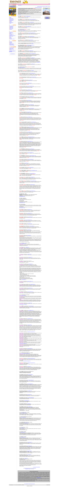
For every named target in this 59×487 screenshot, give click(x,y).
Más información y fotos (22, 196)
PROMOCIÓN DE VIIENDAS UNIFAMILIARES (47, 18)
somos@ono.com (26, 458)
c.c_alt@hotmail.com (27, 247)
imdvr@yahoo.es (29, 403)
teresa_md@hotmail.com (23, 417)
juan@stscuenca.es (30, 257)
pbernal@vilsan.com (29, 394)
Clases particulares (12, 44)
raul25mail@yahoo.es (24, 279)
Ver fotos (32, 43)
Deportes (11, 37)
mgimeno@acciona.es (32, 184)
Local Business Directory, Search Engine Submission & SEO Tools (13, 7)
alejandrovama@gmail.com (22, 67)
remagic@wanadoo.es (30, 442)
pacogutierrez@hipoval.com (30, 281)
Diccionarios (11, 42)
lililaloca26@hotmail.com (32, 73)
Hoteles (10, 23)
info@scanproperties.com (23, 437)
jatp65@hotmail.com (30, 223)
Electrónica (11, 41)
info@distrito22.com (39, 477)
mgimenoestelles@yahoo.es (31, 152)
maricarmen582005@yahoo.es (32, 173)
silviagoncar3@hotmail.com (28, 26)
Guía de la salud (11, 18)
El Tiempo (11, 38)
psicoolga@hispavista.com (30, 318)
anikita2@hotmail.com (26, 400)
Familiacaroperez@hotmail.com (32, 19)
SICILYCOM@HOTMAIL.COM (34, 170)
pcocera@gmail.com (29, 454)
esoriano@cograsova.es (31, 104)
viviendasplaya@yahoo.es (29, 348)
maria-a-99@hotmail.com (27, 16)
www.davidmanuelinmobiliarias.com (23, 343)
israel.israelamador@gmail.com (31, 397)
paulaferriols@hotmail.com (31, 36)
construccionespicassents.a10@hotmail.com (25, 353)
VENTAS (49, 6)
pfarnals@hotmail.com (31, 50)
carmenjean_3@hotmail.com (30, 291)
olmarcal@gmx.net (29, 235)
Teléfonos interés (11, 27)
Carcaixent (11, 29)
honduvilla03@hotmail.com (23, 243)
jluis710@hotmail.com (30, 406)
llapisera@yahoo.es (30, 209)
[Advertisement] (39, 1)
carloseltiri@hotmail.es (31, 96)
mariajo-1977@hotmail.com (33, 53)
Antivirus (10, 33)
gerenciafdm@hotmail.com (31, 108)
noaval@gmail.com (38, 62)
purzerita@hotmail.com (31, 167)
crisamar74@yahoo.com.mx (31, 310)
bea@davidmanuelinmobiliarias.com (31, 358)
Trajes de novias (11, 48)
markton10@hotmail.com (30, 141)
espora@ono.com (29, 366)
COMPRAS (46, 6)
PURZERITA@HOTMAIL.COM (32, 155)
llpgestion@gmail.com (23, 432)
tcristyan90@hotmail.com (32, 284)
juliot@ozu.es (32, 70)
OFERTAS (44, 6)
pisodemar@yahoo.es (29, 100)
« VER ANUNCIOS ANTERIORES (38, 7)
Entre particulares (11, 22)
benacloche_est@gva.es (30, 374)
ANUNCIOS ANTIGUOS (39, 6)
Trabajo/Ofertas (11, 26)
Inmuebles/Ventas (11, 20)
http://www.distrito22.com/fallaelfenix (23, 304)
